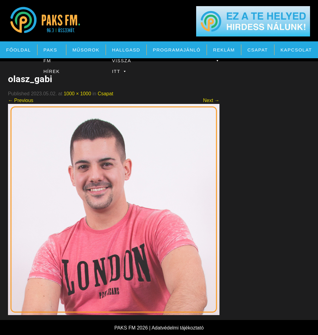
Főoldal (18, 49)
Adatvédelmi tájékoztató (178, 327)
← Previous (20, 100)
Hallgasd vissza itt (126, 51)
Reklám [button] (224, 51)
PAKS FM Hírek (52, 51)
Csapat (257, 49)
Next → (211, 100)
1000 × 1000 (77, 93)
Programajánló (176, 49)
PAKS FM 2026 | (132, 327)
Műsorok (85, 49)
